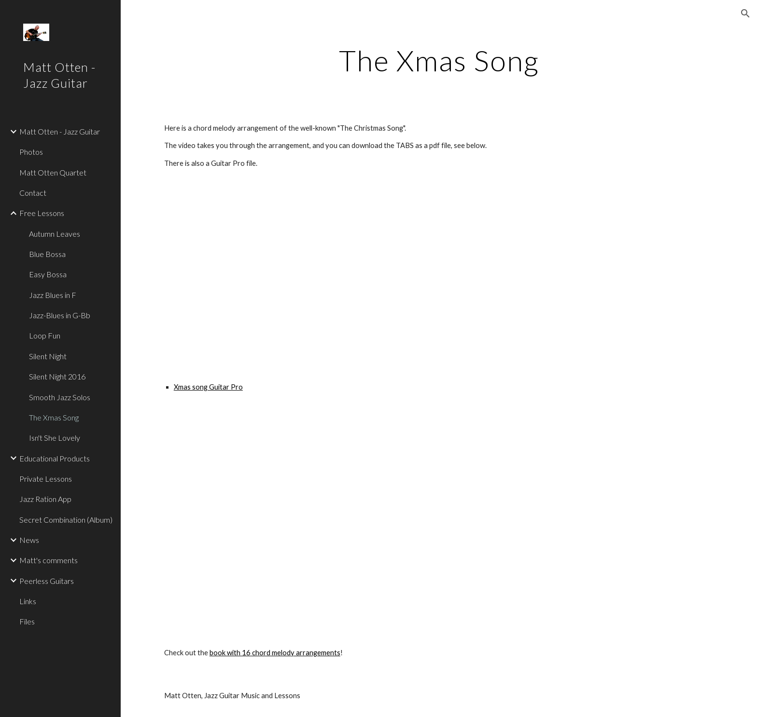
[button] (745, 13)
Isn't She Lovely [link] (54, 437)
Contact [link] (32, 192)
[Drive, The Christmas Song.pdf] (415, 520)
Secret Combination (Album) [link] (65, 519)
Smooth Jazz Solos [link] (59, 397)
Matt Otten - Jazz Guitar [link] (59, 131)
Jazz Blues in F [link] (52, 294)
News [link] (29, 539)
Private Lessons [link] (45, 478)
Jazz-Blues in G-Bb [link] (59, 315)
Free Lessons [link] (41, 212)
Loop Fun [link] (44, 335)
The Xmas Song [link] (54, 417)
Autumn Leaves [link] (54, 233)
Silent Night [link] (48, 356)
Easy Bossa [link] (48, 274)
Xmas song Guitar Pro (208, 387)
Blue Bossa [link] (47, 253)
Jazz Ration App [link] (45, 498)
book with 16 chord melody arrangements (275, 653)
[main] (438, 60)
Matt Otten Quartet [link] (52, 172)
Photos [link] (31, 151)
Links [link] (27, 601)
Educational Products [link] (54, 458)
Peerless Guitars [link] (46, 580)
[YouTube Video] (296, 275)
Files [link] (27, 621)
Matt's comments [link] (48, 560)
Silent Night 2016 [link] (57, 376)
